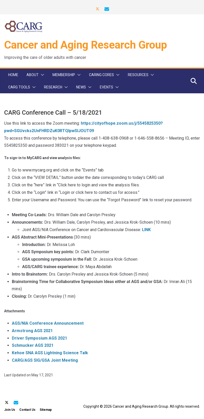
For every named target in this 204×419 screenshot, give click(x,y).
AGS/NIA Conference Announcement (48, 323)
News (81, 87)
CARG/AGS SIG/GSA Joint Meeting (45, 360)
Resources (138, 75)
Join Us (9, 410)
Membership (63, 75)
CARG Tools (19, 87)
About (32, 75)
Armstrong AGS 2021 (32, 330)
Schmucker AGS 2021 (33, 345)
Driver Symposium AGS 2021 (39, 338)
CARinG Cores (101, 75)
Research (53, 87)
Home (13, 75)
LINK (146, 229)
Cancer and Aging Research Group (85, 45)
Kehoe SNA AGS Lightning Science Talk (50, 352)
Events (106, 87)
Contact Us (27, 410)
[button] (41, 74)
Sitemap (46, 410)
